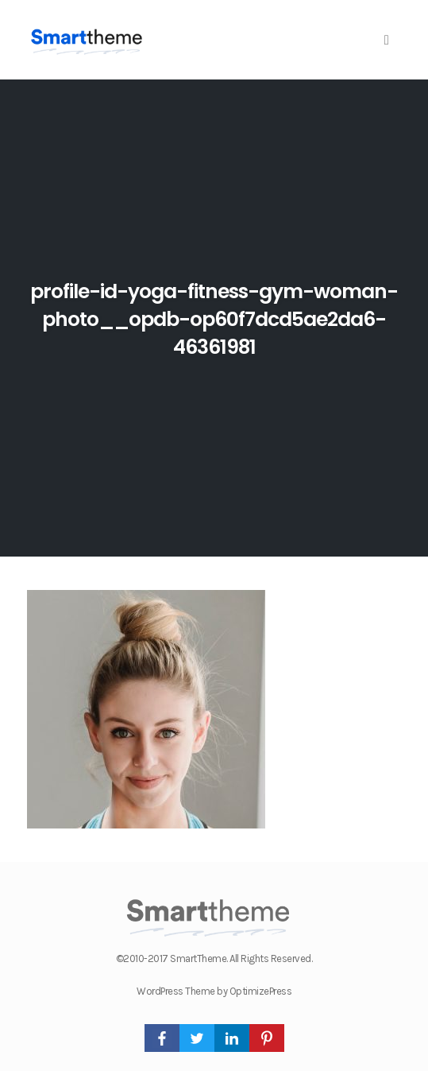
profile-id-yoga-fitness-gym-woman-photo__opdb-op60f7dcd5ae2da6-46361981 (214, 319)
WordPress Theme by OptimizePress (214, 991)
